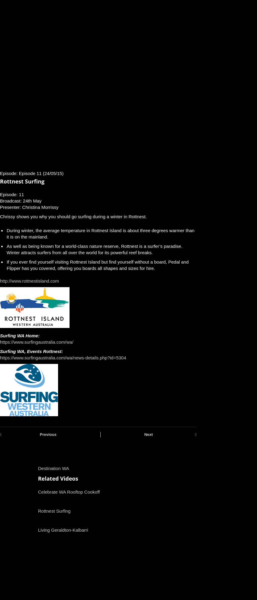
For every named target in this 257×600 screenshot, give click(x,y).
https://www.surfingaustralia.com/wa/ (36, 342)
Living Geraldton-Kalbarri (63, 530)
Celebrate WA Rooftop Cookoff (69, 492)
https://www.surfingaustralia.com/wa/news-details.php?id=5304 (63, 357)
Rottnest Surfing (54, 511)
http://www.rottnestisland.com (29, 281)
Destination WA (53, 468)
